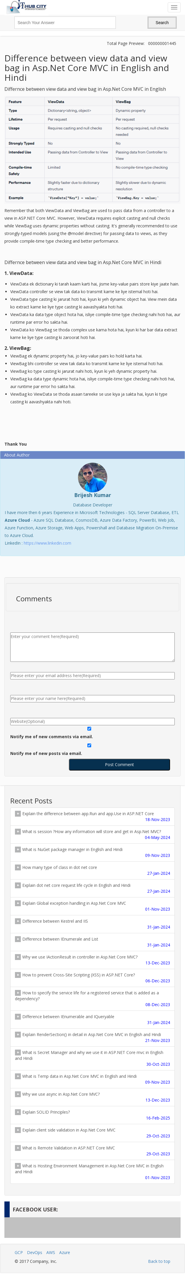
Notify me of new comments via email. (51, 736)
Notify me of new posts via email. (46, 753)
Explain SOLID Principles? (92, 1115)
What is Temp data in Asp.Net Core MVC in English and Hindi (92, 1079)
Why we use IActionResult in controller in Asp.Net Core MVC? (92, 960)
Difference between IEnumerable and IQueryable (92, 1019)
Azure (64, 1252)
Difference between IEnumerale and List (92, 942)
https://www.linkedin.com (47, 543)
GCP (19, 1252)
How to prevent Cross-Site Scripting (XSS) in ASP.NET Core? (92, 978)
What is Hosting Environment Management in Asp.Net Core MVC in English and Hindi (92, 1172)
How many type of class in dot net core (92, 870)
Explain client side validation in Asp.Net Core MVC (92, 1133)
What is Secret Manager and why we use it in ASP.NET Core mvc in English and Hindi (92, 1058)
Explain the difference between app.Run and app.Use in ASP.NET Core (92, 817)
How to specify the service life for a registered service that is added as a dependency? (92, 999)
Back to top (159, 1261)
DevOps (34, 1252)
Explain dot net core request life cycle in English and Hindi (92, 888)
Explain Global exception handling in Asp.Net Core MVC (92, 906)
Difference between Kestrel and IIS (92, 924)
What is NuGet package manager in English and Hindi (92, 852)
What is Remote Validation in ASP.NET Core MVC (92, 1151)
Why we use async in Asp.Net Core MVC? (92, 1097)
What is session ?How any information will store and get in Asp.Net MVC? (92, 834)
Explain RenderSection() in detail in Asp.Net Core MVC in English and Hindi (92, 1037)
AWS (50, 1252)
